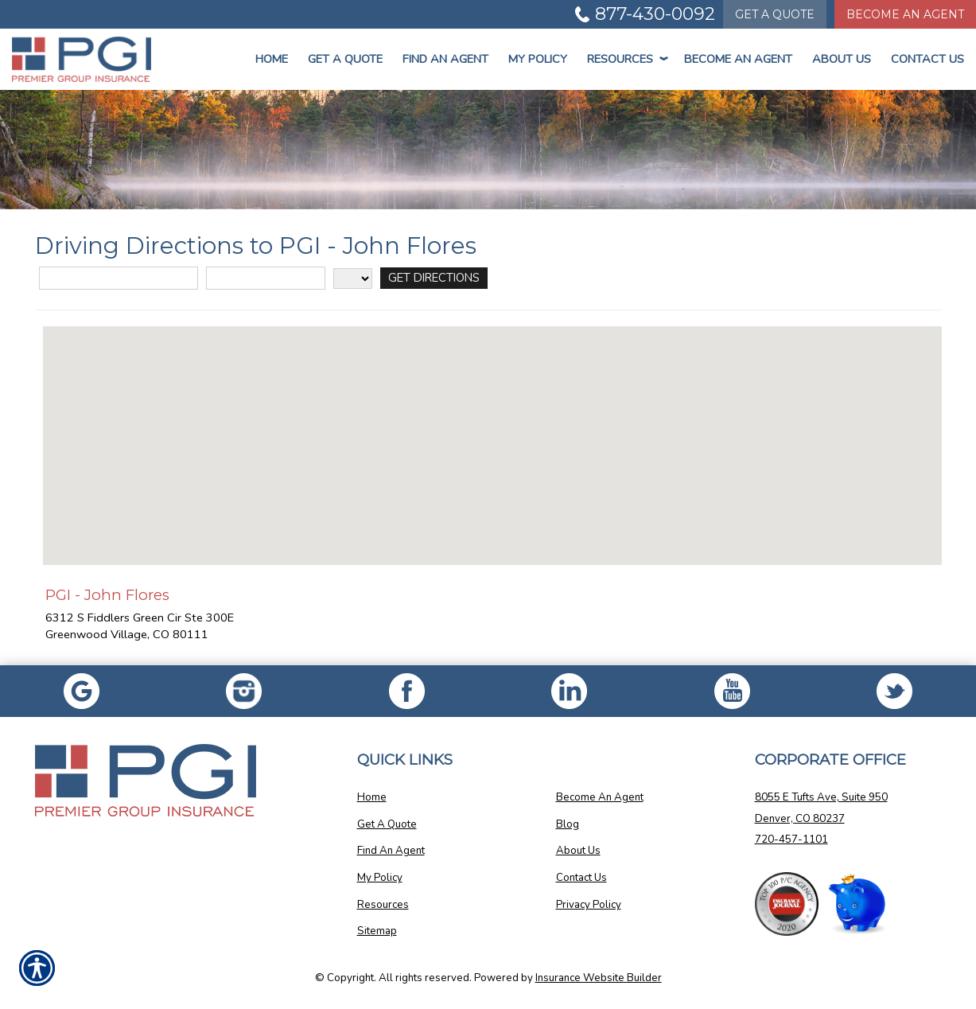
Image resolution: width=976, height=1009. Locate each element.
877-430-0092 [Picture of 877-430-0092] (655, 14)
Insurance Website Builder (598, 978)
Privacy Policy (588, 905)
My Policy (537, 59)
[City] (265, 278)
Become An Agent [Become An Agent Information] (905, 14)
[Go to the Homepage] (81, 59)
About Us (841, 59)
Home (271, 59)
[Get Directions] (433, 278)
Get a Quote (345, 59)
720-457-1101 (791, 839)
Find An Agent (445, 59)
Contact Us (927, 59)
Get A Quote (387, 824)
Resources (625, 59)
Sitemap (377, 931)
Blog (567, 824)
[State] (352, 278)
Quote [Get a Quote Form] (775, 14)
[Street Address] (118, 278)
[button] (492, 431)
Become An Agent (738, 59)
